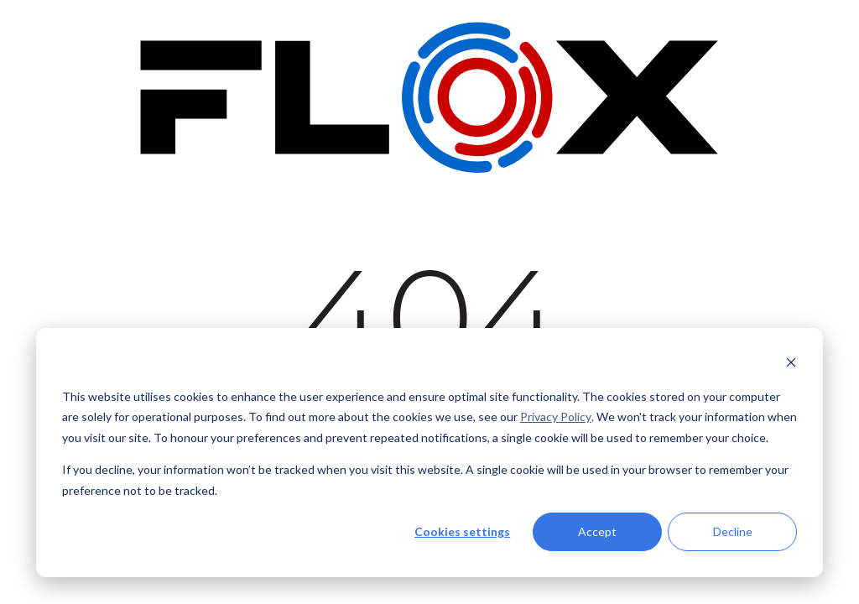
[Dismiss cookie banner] (791, 364)
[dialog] (429, 452)
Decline (732, 531)
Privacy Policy (555, 416)
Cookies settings (462, 531)
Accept (597, 531)
